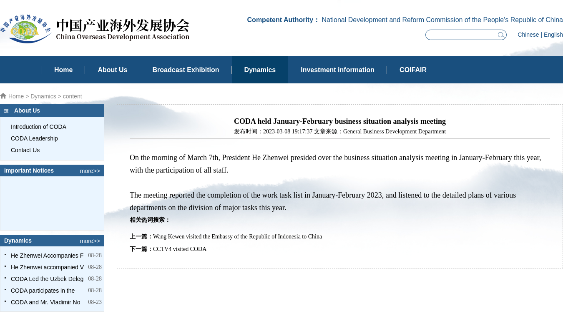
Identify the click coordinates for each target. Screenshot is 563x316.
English (553, 34)
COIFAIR (413, 69)
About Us (112, 69)
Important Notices (29, 170)
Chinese (528, 34)
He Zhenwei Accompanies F (47, 255)
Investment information (337, 69)
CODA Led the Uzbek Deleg (47, 279)
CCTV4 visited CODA (179, 249)
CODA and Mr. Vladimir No (45, 302)
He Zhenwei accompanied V (47, 267)
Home (63, 69)
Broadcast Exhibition (186, 69)
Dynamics (260, 69)
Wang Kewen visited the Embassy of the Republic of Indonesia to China (237, 236)
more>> (90, 171)
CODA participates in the (43, 290)
